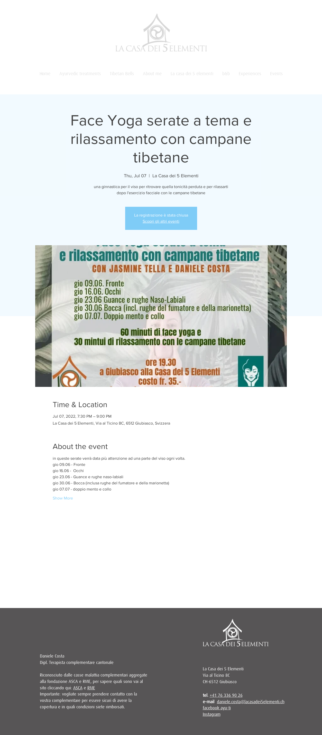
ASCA (77, 687)
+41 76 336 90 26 (226, 695)
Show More (63, 498)
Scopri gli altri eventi (161, 221)
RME (91, 687)
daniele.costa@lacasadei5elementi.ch (250, 701)
